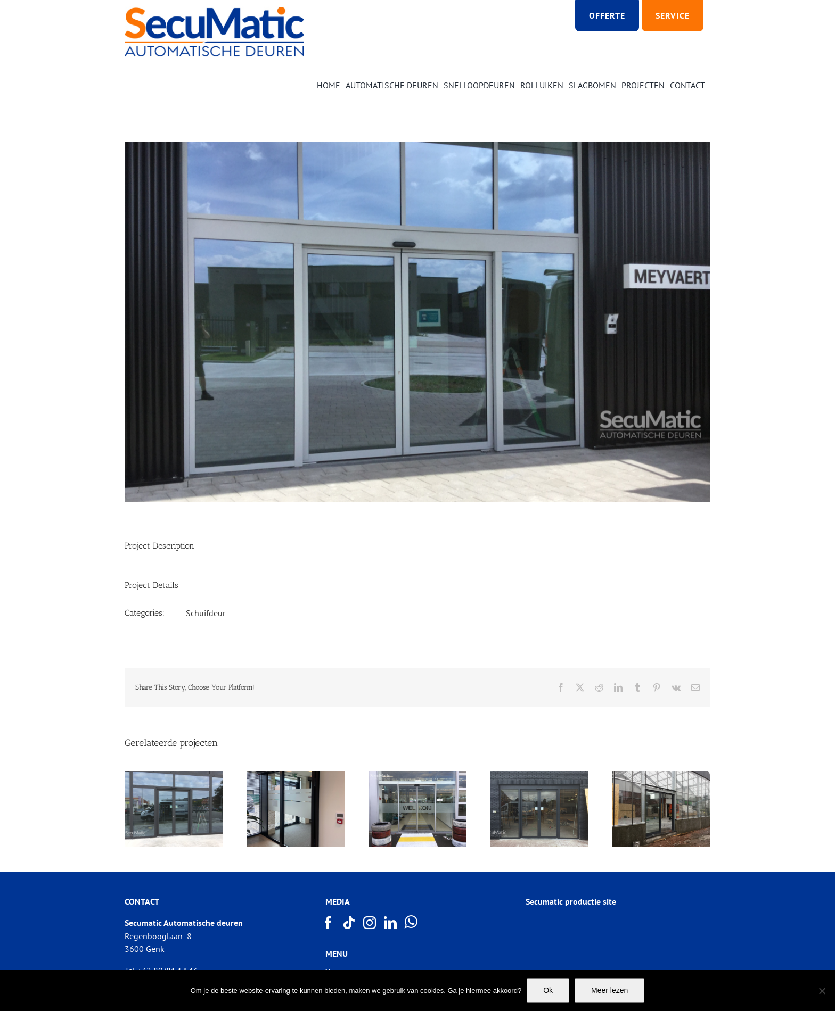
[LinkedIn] (390, 923)
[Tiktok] (349, 923)
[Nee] (821, 990)
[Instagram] (370, 923)
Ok (548, 990)
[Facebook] (328, 923)
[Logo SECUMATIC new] (214, 10)
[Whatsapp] (411, 922)
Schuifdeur (205, 613)
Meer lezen (609, 990)
